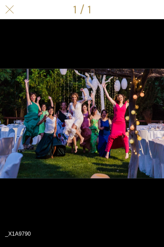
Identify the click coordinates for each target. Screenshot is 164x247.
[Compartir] (136, 9)
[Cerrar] (9, 9)
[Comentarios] (154, 9)
